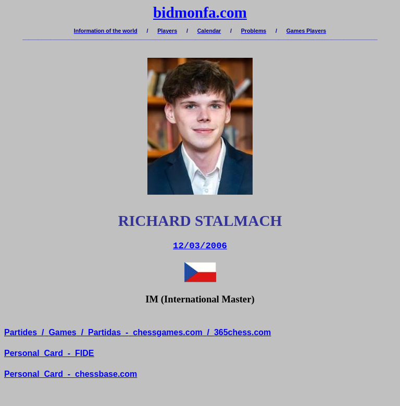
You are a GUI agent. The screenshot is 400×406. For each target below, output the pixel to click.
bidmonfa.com (200, 12)
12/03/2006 (200, 246)
